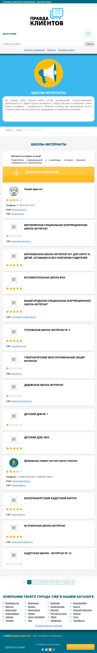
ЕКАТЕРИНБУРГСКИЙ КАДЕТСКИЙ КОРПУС (50, 498)
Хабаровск (56, 620)
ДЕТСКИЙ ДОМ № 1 (36, 414)
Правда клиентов (21, 635)
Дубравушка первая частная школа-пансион (50, 460)
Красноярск (34, 610)
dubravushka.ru (19, 485)
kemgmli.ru (17, 374)
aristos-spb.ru (18, 214)
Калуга (76, 606)
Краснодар (11, 610)
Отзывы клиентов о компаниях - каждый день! (27, 1)
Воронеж (55, 603)
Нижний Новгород (82, 610)
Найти (89, 44)
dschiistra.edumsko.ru (22, 401)
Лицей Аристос (33, 189)
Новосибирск (12, 613)
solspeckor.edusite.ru (21, 241)
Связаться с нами (15, 647)
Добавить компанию (36, 173)
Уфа (30, 620)
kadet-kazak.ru (18, 514)
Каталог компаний (34, 50)
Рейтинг (51, 50)
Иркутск (9, 606)
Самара (9, 617)
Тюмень (9, 620)
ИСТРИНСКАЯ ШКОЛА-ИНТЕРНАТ (45, 525)
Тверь (54, 617)
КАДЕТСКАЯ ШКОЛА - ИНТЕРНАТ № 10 (47, 553)
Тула (75, 617)
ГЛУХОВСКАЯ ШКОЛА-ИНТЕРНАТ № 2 (47, 330)
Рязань (77, 613)
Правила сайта (66, 50)
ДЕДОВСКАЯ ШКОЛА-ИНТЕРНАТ (43, 385)
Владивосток (12, 603)
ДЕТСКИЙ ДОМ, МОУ (36, 437)
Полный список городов (48, 625)
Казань (31, 606)
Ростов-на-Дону (59, 613)
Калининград (57, 606)
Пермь (31, 613)
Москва (54, 610)
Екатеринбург (80, 603)
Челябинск (79, 620)
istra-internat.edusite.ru (22, 542)
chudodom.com (19, 346)
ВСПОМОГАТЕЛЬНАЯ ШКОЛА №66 (44, 277)
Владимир (33, 603)
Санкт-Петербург (36, 617)
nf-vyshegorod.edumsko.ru (24, 317)
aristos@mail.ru (19, 209)
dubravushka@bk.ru (21, 481)
